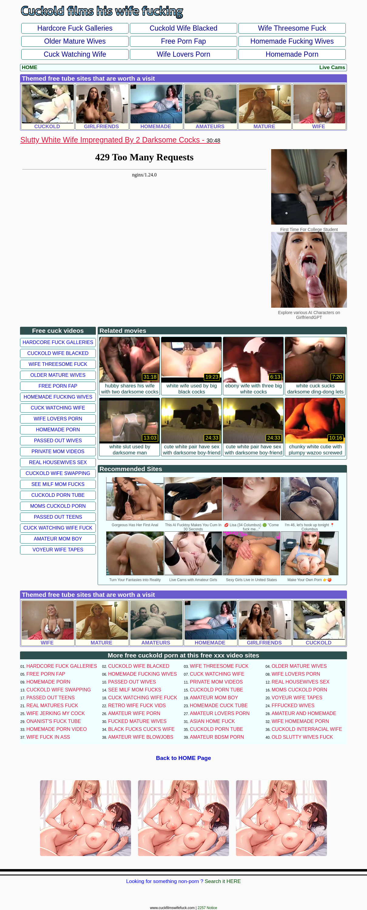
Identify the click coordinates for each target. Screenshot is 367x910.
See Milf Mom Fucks (57, 484)
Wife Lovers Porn (183, 54)
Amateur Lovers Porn (220, 713)
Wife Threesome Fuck (292, 28)
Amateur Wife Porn (134, 713)
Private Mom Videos (58, 451)
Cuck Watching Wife (75, 54)
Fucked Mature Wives (137, 721)
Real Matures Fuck (52, 705)
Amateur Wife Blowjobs (140, 737)
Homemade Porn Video (56, 729)
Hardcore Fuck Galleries (75, 28)
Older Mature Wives (75, 41)
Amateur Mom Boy (58, 538)
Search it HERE (223, 881)
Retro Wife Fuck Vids (137, 705)
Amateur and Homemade (304, 713)
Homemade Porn (292, 54)
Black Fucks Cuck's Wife (141, 729)
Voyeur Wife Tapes (57, 549)
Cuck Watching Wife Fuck (58, 527)
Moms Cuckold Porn (58, 506)
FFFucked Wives (293, 705)
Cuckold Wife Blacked (183, 28)
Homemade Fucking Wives (292, 41)
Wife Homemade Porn (300, 721)
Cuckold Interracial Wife (307, 729)
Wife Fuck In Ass (48, 737)
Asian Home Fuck (212, 721)
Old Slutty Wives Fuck (302, 737)
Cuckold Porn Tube (58, 495)
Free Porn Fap (183, 41)
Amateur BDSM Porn (217, 737)
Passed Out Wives (58, 440)
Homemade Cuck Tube (219, 705)
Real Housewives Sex (58, 462)
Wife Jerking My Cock (55, 713)
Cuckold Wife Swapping (58, 473)
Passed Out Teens (58, 517)
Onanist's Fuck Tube (53, 721)
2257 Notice (207, 908)
